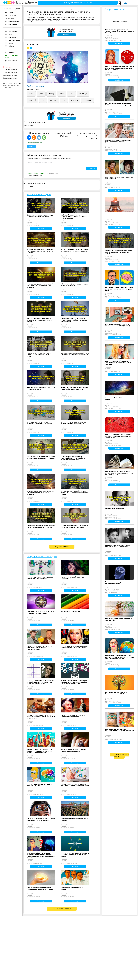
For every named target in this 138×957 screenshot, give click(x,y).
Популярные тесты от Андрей (42, 556)
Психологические (12, 40)
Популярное (10, 15)
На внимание (11, 31)
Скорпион (87, 100)
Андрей (71, 9)
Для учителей (11, 70)
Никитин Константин (111, 515)
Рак (43, 100)
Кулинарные (10, 37)
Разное (9, 43)
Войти (125, 3)
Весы (71, 94)
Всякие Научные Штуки (112, 589)
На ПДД (9, 46)
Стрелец (74, 100)
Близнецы (83, 94)
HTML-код (63, 136)
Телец (51, 94)
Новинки (9, 18)
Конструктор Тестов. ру (26, 2)
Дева (41, 94)
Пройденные (11, 24)
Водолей (32, 100)
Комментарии (11, 61)
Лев (63, 100)
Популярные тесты (114, 9)
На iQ (8, 34)
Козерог (53, 100)
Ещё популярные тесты (62, 909)
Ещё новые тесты (62, 547)
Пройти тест (41, 228)
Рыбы (31, 94)
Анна (107, 110)
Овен (62, 94)
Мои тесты (10, 53)
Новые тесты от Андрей (39, 194)
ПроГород (109, 37)
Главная (9, 12)
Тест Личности (81, 9)
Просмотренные (12, 21)
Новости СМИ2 (28, 125)
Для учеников (11, 73)
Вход (8, 88)
